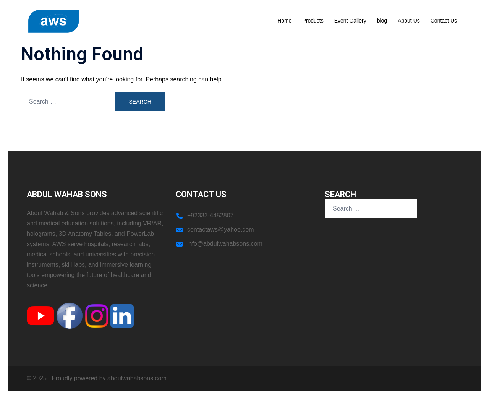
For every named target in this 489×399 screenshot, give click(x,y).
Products (312, 21)
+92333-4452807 (210, 215)
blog (382, 21)
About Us (409, 21)
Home (284, 21)
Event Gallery (350, 21)
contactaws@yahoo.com (220, 229)
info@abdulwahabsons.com (224, 243)
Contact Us (444, 21)
